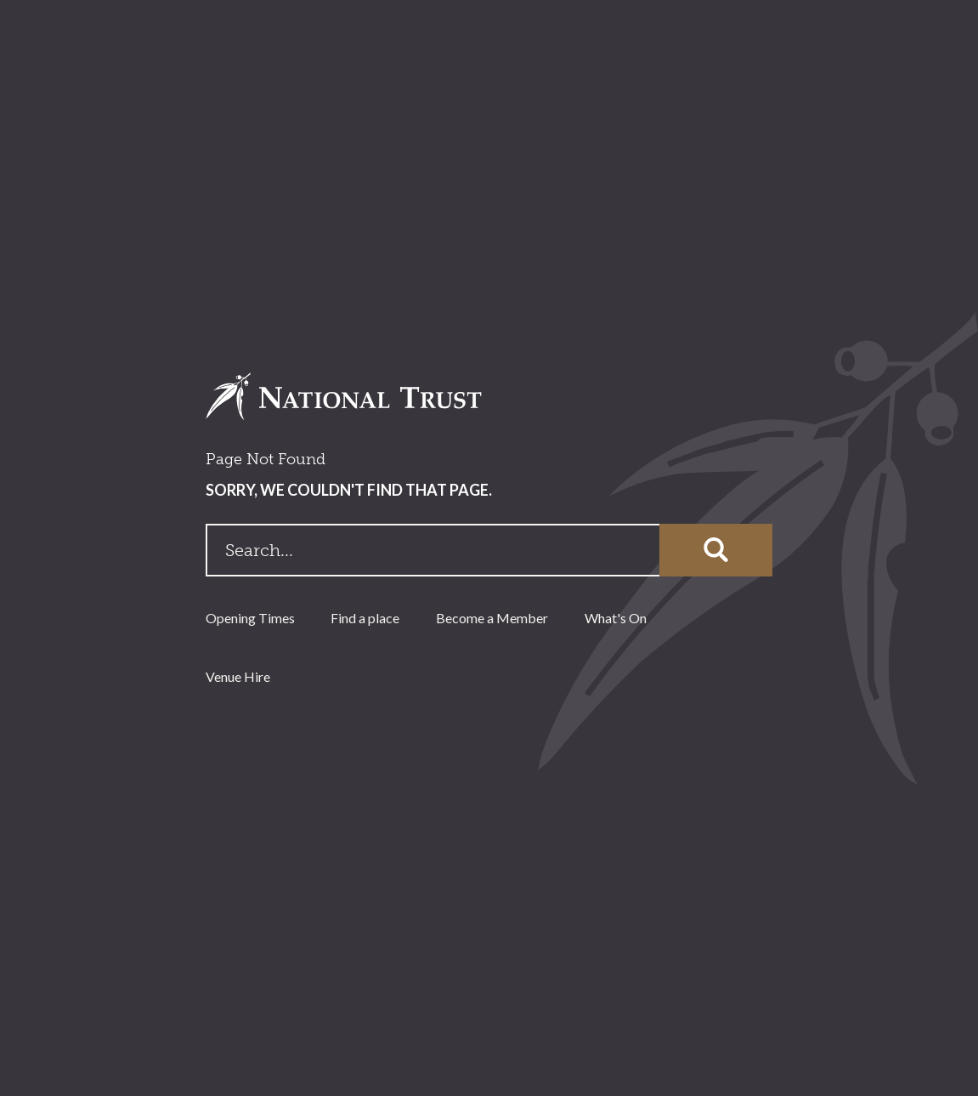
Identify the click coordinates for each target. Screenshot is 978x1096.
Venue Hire (238, 676)
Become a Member (492, 618)
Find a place (365, 618)
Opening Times (250, 618)
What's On (616, 618)
